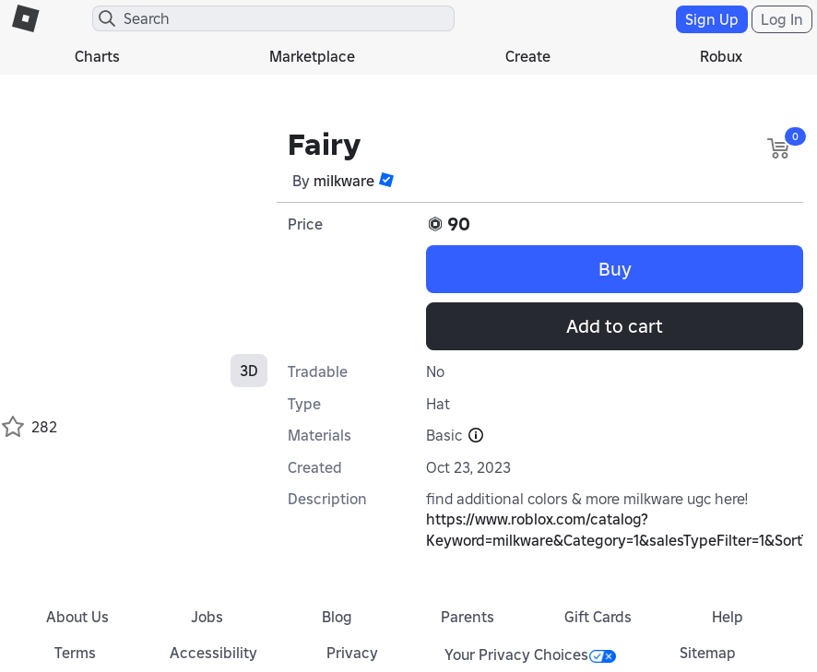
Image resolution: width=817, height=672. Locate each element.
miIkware (344, 180)
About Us (77, 616)
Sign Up (712, 19)
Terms (75, 652)
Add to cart (614, 326)
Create (528, 56)
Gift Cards (598, 616)
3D (249, 370)
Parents (467, 616)
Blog (337, 616)
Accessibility (213, 652)
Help (727, 616)
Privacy (352, 652)
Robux (721, 56)
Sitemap (708, 652)
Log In (782, 19)
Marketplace (312, 56)
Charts (97, 56)
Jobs (207, 616)
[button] (386, 179)
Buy (615, 269)
